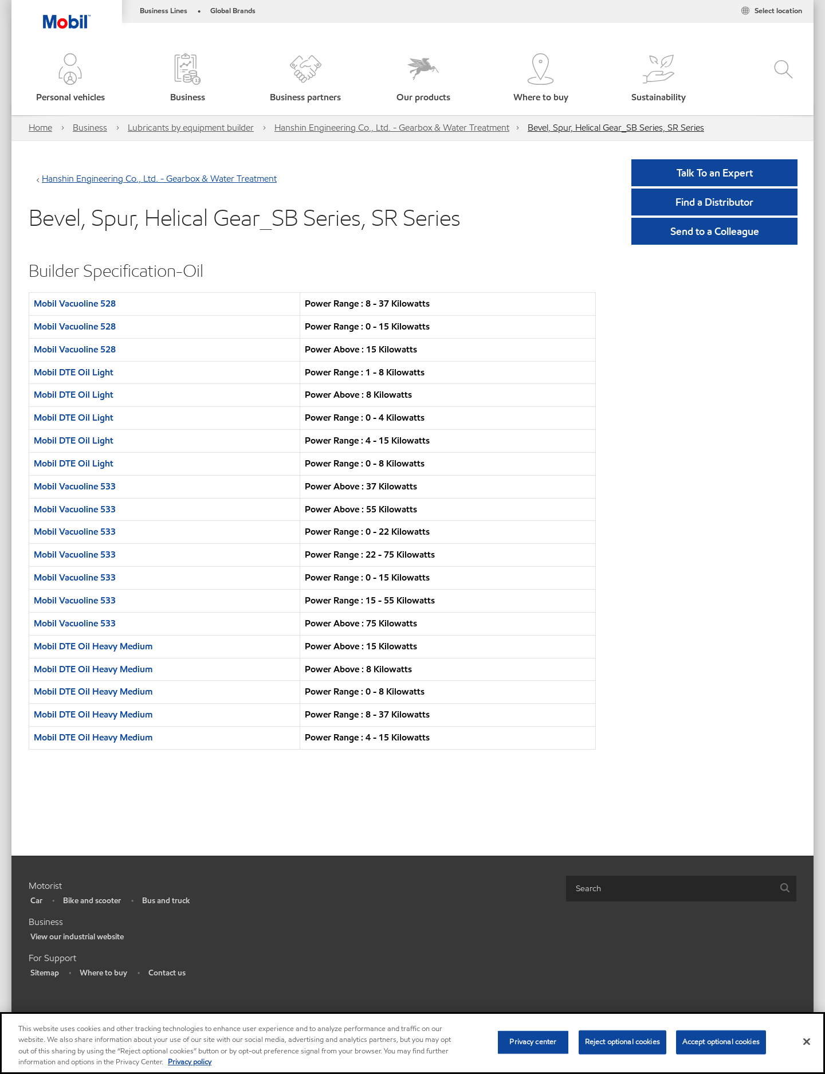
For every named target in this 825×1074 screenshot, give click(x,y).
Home (40, 127)
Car (36, 900)
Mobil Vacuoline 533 (75, 486)
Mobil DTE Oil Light (73, 372)
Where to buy (103, 972)
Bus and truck (166, 900)
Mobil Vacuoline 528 (75, 303)
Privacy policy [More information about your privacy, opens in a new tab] (189, 1062)
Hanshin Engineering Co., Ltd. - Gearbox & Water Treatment (391, 127)
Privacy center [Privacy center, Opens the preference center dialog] (532, 1042)
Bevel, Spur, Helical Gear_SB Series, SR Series (616, 127)
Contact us (167, 972)
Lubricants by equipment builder (191, 127)
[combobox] (681, 888)
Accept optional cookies (721, 1042)
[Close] (806, 1041)
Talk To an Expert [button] (715, 172)
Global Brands (233, 11)
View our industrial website (77, 936)
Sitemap (44, 972)
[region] (412, 1043)
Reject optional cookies (622, 1042)
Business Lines (163, 11)
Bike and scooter (92, 900)
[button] (70, 78)
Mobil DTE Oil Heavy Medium (93, 646)
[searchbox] (669, 888)
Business (90, 127)
